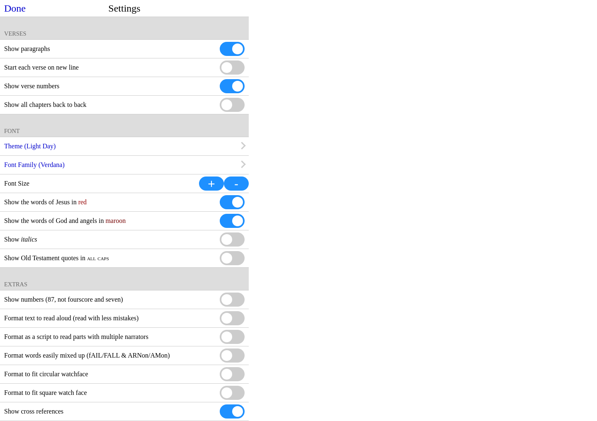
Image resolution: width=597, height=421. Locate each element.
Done (15, 8)
